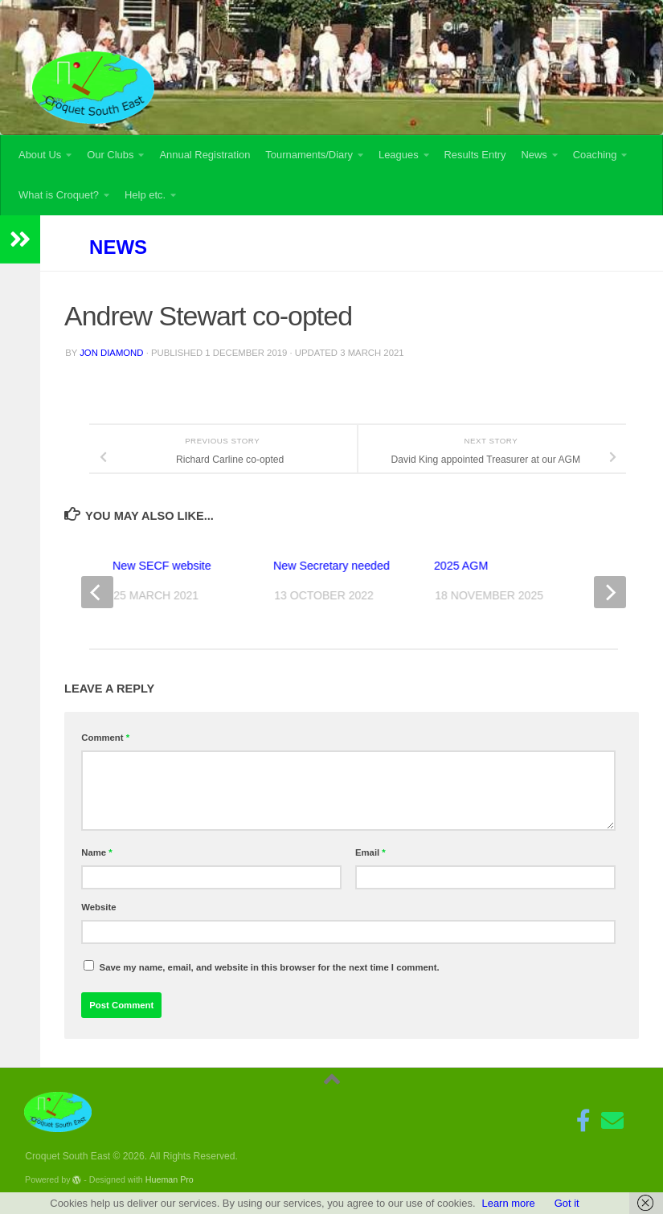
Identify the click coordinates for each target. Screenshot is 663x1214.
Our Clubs (110, 155)
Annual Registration (204, 155)
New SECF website (162, 565)
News (533, 155)
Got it (567, 1203)
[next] (610, 592)
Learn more (507, 1203)
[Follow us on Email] (612, 1121)
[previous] (97, 592)
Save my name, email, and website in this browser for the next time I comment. (270, 967)
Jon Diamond (111, 353)
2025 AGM (461, 565)
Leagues (399, 155)
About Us (39, 155)
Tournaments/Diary (309, 155)
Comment (105, 737)
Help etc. (145, 195)
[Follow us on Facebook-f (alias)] (583, 1121)
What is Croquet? (58, 195)
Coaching (595, 155)
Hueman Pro (169, 1179)
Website (98, 907)
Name (96, 852)
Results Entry (475, 155)
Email (370, 852)
